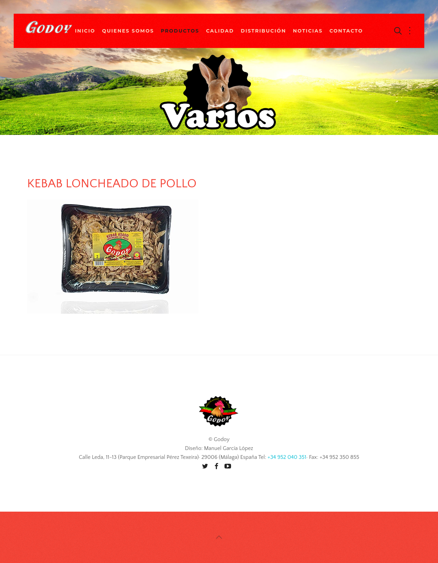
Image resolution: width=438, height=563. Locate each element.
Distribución (263, 31)
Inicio (85, 31)
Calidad (220, 31)
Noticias (308, 31)
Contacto (346, 31)
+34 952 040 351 (287, 457)
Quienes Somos (128, 31)
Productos (180, 31)
